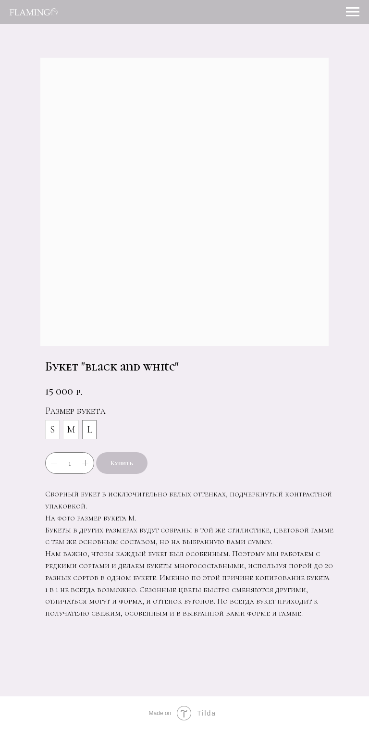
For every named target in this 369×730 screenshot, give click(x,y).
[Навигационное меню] (352, 12)
